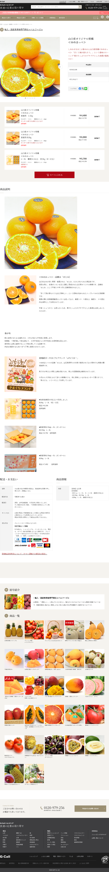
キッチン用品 (51, 842)
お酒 (17, 837)
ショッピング (62, 1)
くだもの (5, 24)
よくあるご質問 (84, 863)
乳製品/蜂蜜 (19, 844)
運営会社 (2, 863)
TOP (1, 24)
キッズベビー (64, 844)
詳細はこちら (26, 491)
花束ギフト (50, 835)
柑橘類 (10, 24)
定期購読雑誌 (51, 837)
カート (107, 19)
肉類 (4, 840)
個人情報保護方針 (23, 863)
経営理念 (12, 863)
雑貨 (48, 847)
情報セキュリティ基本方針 (41, 863)
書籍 (62, 840)
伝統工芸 (63, 847)
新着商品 (52, 18)
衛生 (75, 840)
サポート (107, 1)
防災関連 (76, 837)
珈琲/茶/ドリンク (21, 840)
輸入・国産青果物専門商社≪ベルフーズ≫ (24, 29)
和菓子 (5, 847)
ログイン (102, 19)
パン (17, 847)
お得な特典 (99, 1)
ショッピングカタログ (99, 834)
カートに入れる (56, 175)
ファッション (64, 835)
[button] (25, 98)
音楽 (62, 837)
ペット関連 (64, 833)
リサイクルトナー (79, 833)
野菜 (4, 842)
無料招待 (62, 18)
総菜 (31, 835)
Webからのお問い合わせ (90, 809)
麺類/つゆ (19, 833)
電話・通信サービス (83, 1)
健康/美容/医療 (78, 842)
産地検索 (32, 842)
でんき (92, 1)
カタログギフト (34, 844)
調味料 (18, 842)
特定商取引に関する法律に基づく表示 (64, 863)
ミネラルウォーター (22, 835)
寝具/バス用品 (51, 844)
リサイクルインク (79, 835)
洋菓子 (5, 844)
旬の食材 (32, 837)
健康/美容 (32, 847)
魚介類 (5, 837)
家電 (48, 840)
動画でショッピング (53, 833)
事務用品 (63, 842)
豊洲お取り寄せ (34, 840)
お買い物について (97, 838)
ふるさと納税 (72, 1)
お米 (4, 833)
